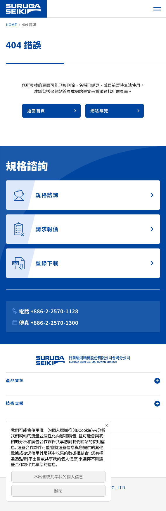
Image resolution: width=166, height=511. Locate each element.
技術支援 (83, 403)
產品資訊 (83, 380)
